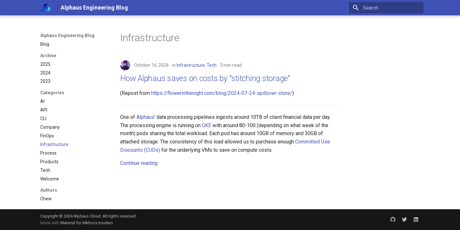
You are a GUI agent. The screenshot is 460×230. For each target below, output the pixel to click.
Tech (212, 65)
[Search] (386, 7)
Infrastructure (191, 65)
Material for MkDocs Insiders (86, 222)
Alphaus (145, 117)
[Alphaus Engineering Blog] (45, 7)
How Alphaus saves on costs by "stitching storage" (205, 78)
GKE (206, 125)
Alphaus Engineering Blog (67, 35)
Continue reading (138, 163)
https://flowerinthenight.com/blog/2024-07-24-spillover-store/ (221, 93)
